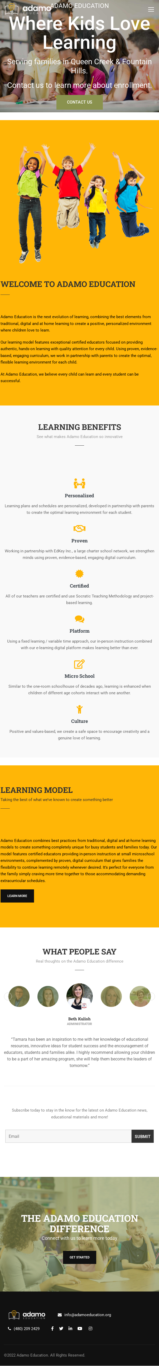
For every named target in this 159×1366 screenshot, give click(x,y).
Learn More (17, 896)
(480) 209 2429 (27, 1328)
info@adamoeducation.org (87, 1314)
